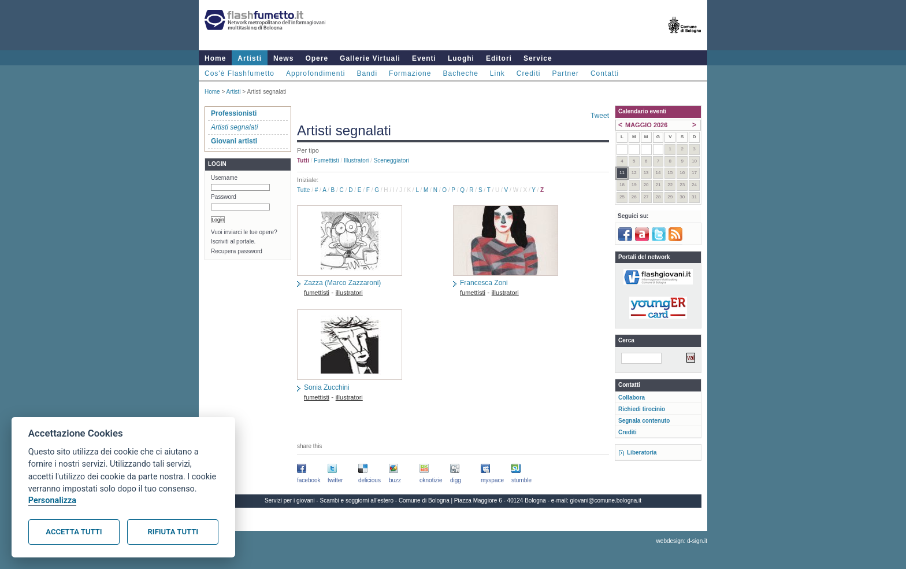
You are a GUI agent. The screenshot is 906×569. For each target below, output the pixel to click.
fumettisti (326, 160)
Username (224, 178)
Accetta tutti (74, 531)
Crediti (529, 73)
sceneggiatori (391, 160)
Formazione (410, 73)
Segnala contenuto (644, 420)
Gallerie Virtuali (370, 58)
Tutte (303, 190)
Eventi (424, 58)
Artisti (249, 58)
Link (497, 73)
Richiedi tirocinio (641, 409)
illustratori (356, 160)
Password (223, 197)
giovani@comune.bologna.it (606, 500)
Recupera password (236, 251)
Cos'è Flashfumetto (239, 73)
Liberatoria (642, 452)
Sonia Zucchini (327, 387)
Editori (499, 58)
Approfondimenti (315, 73)
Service (537, 58)
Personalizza (52, 500)
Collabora (631, 397)
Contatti (605, 73)
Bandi (367, 73)
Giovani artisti (234, 141)
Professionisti (234, 113)
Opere (316, 58)
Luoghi (461, 58)
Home (215, 58)
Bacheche (460, 73)
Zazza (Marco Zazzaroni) (342, 283)
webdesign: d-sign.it (681, 541)
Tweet (600, 116)
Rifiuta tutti (173, 531)
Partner (565, 73)
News (283, 58)
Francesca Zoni (484, 283)
